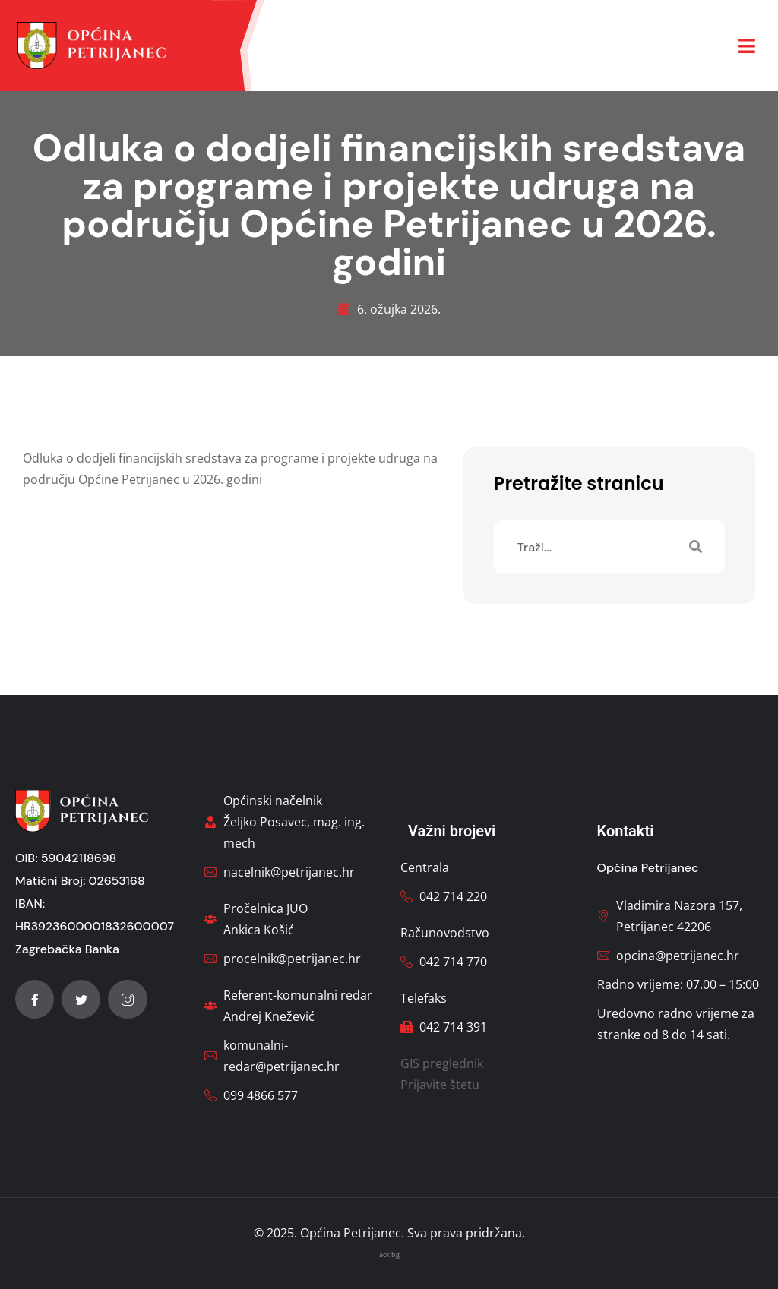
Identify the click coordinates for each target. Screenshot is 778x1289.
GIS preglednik (441, 1063)
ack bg (389, 1254)
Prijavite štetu (439, 1084)
